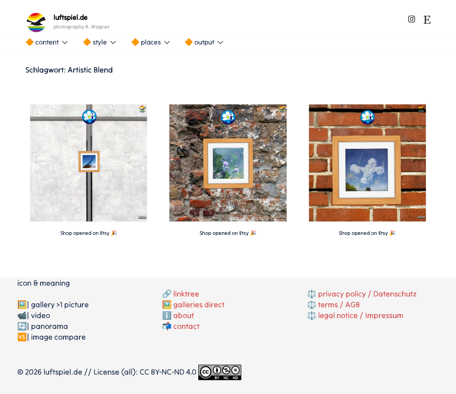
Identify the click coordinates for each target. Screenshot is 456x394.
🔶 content (42, 42)
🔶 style (95, 42)
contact (186, 326)
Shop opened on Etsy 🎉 (88, 233)
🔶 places (146, 42)
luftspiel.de (70, 17)
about (183, 315)
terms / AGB (339, 304)
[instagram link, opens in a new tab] (411, 17)
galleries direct (199, 304)
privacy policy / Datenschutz (367, 294)
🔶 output (199, 42)
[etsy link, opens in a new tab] (427, 17)
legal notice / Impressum (360, 315)
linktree (186, 294)
